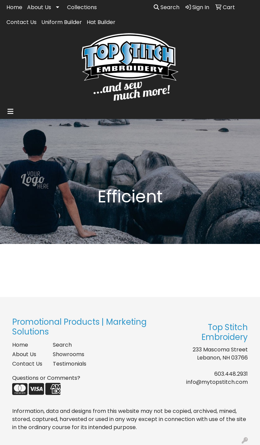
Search (166, 7)
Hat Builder (101, 22)
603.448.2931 (231, 374)
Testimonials (69, 364)
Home (14, 7)
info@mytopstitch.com (217, 382)
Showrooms (68, 354)
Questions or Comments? (46, 378)
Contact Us (21, 22)
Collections (82, 7)
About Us (39, 7)
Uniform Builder (61, 22)
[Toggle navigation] (10, 111)
